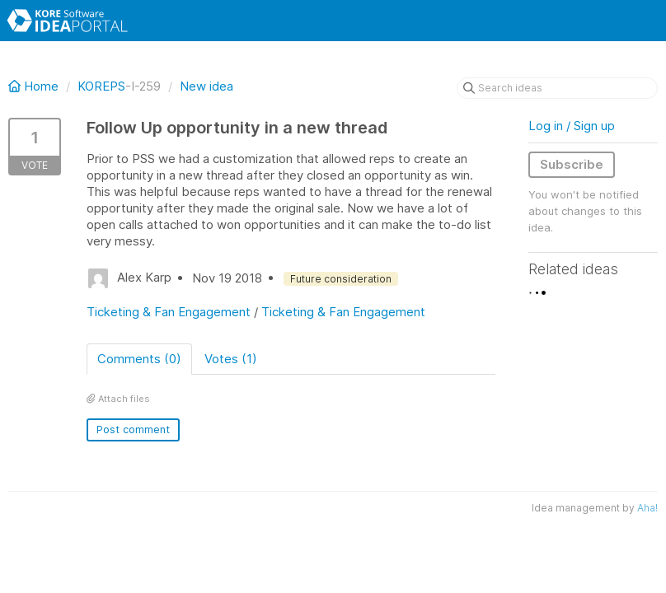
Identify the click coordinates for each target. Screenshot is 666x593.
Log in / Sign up (571, 125)
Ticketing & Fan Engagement (169, 312)
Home (35, 86)
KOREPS (101, 86)
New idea (206, 86)
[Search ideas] (557, 88)
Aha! (647, 508)
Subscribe (571, 164)
